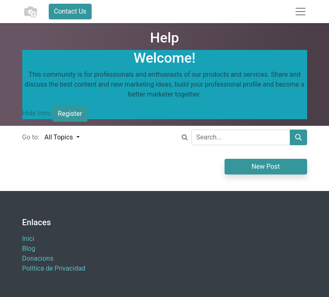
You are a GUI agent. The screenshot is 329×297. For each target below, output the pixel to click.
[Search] (298, 137)
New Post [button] (265, 166)
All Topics (60, 137)
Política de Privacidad (53, 268)
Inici (28, 239)
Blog (29, 248)
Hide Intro (36, 114)
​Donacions (38, 258)
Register (70, 114)
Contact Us (70, 11)
